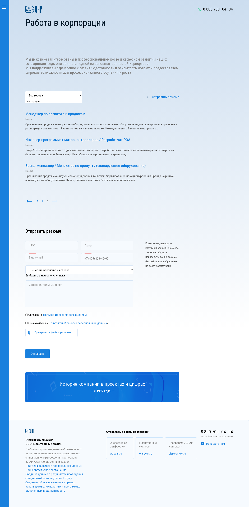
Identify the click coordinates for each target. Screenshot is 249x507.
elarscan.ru (145, 453)
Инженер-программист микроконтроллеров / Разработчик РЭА (77, 140)
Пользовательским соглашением (65, 314)
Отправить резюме (165, 97)
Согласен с (57, 314)
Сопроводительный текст (45, 284)
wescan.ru (116, 453)
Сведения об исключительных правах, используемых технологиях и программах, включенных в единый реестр (52, 486)
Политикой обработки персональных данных (78, 323)
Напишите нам (213, 443)
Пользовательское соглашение (45, 470)
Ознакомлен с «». (68, 323)
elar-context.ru (177, 453)
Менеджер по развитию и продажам (55, 114)
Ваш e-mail (36, 257)
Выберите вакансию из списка (45, 275)
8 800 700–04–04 (218, 9)
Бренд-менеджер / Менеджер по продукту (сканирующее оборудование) (85, 166)
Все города (32, 101)
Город (88, 245)
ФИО (32, 245)
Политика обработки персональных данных (53, 465)
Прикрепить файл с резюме (52, 332)
